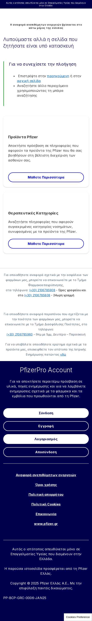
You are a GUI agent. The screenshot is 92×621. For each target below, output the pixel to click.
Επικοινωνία (46, 514)
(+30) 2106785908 (42, 290)
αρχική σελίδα (29, 81)
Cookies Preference (78, 617)
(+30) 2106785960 (19, 334)
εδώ (63, 354)
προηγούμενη (58, 76)
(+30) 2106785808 (37, 295)
